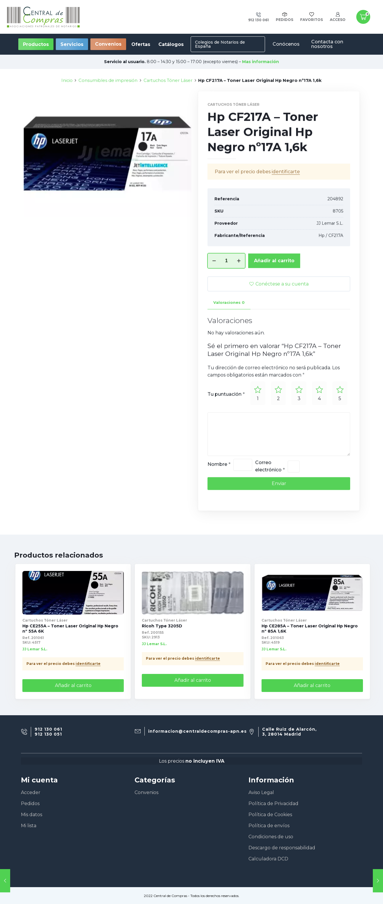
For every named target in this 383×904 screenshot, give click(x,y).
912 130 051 (48, 734)
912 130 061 (48, 729)
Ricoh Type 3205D (162, 626)
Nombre (218, 486)
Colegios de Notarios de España (220, 44)
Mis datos (31, 814)
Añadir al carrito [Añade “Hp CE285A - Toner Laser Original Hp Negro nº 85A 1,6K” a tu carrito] (312, 685)
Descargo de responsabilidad (281, 847)
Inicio (67, 102)
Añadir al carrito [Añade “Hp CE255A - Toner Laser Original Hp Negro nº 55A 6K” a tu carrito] (73, 685)
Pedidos (30, 803)
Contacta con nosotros (327, 44)
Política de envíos (268, 825)
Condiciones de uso (270, 836)
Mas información (260, 61)
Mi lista (28, 825)
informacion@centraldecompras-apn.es (197, 731)
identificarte (286, 193)
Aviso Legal (261, 792)
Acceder (30, 792)
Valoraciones (229, 324)
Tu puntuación (226, 416)
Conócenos (286, 44)
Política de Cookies (270, 814)
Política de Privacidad (273, 803)
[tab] (228, 324)
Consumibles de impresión (107, 102)
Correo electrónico (270, 487)
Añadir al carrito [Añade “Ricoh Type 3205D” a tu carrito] (192, 680)
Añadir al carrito (274, 282)
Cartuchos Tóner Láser (168, 102)
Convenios (108, 44)
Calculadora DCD (268, 859)
